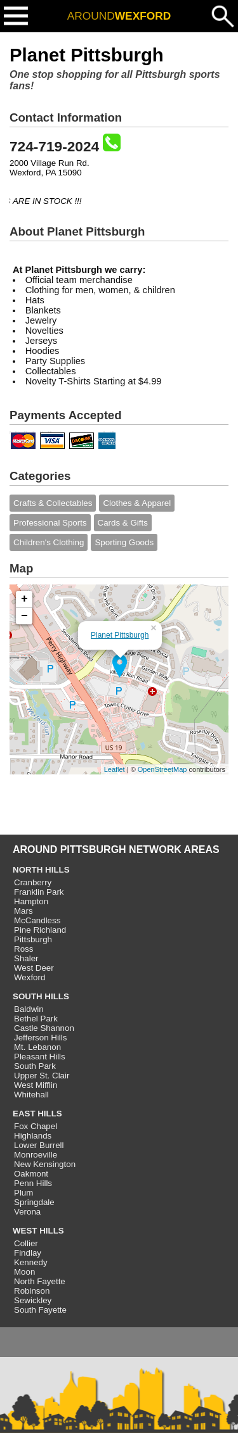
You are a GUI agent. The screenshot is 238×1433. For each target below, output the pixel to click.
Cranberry (32, 882)
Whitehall (31, 1094)
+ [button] (24, 599)
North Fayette (39, 1281)
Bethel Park (36, 1018)
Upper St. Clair (41, 1075)
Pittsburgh (33, 939)
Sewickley (32, 1300)
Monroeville (35, 1154)
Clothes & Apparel (137, 503)
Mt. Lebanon (37, 1047)
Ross (23, 949)
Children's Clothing (48, 542)
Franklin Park (39, 892)
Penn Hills (33, 1183)
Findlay (27, 1253)
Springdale (34, 1202)
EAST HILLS (37, 1113)
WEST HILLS (38, 1230)
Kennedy (31, 1262)
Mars (23, 911)
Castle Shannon (44, 1028)
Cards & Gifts (123, 522)
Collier (26, 1243)
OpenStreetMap (162, 769)
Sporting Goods (124, 542)
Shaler (26, 958)
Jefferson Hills (40, 1037)
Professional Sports (50, 522)
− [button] (24, 616)
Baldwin (29, 1009)
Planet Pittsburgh (120, 635)
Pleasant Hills (39, 1056)
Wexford (29, 977)
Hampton (31, 901)
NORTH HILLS (41, 869)
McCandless (37, 920)
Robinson (32, 1291)
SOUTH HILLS (41, 996)
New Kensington (45, 1164)
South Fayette (40, 1310)
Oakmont (31, 1173)
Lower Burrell (39, 1145)
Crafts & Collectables (52, 503)
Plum (23, 1192)
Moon (24, 1272)
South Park (35, 1066)
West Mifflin (35, 1085)
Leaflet (114, 769)
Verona (27, 1211)
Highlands (32, 1135)
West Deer (34, 968)
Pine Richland (40, 930)
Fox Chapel (35, 1126)
